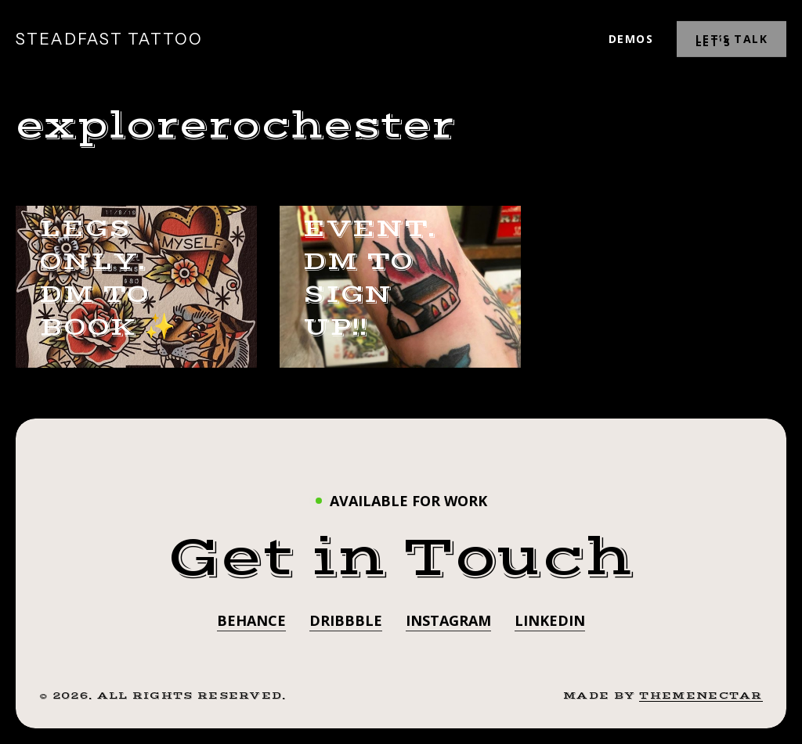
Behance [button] (251, 620)
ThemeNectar (700, 695)
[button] (401, 558)
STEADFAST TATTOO (109, 39)
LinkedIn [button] (550, 620)
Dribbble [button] (345, 620)
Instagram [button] (448, 620)
